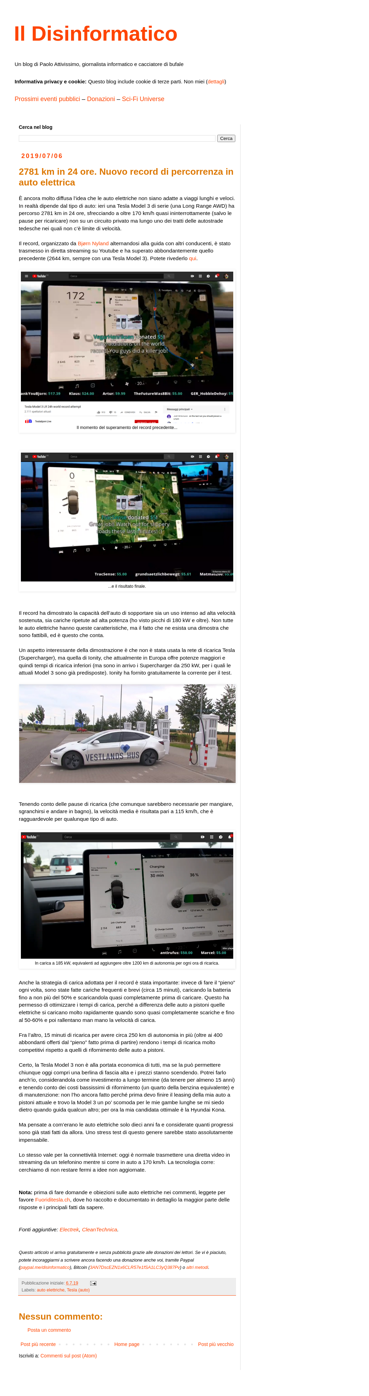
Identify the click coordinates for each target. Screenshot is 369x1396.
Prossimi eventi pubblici (47, 99)
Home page (126, 1344)
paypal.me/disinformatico (45, 1267)
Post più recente (38, 1344)
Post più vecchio (216, 1344)
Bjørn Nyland (93, 243)
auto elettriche (50, 1290)
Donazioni (101, 99)
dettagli (215, 81)
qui (192, 258)
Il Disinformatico (96, 33)
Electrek (69, 1229)
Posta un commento (49, 1330)
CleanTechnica (99, 1229)
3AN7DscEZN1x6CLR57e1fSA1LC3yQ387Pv (135, 1267)
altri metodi (197, 1267)
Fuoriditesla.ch (52, 1200)
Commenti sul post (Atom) (68, 1355)
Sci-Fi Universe (143, 99)
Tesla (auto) (78, 1290)
